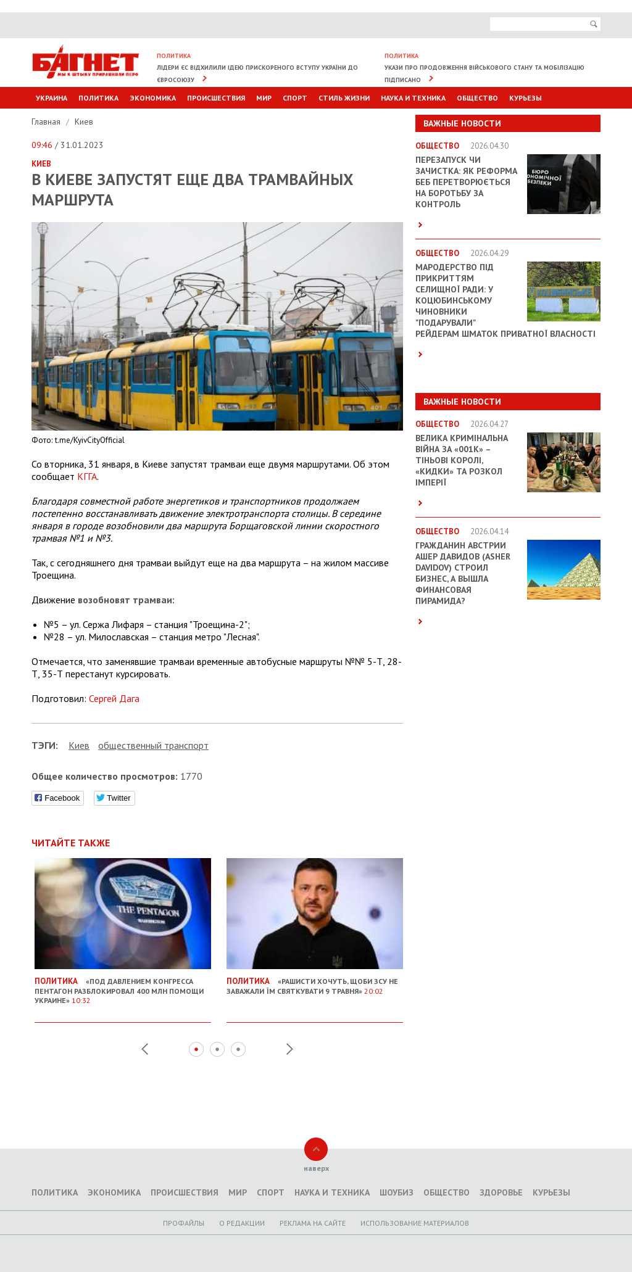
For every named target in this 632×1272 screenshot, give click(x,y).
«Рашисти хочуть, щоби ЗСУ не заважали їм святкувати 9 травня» (315, 980)
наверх (316, 1168)
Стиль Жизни (344, 97)
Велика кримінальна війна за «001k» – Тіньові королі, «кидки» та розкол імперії (461, 460)
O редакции (242, 1223)
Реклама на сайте (313, 1223)
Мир (264, 97)
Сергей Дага (114, 698)
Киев (84, 121)
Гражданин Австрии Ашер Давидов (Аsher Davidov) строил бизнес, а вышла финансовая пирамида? (462, 573)
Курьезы (525, 97)
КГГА (87, 476)
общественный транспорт (153, 745)
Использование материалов (414, 1223)
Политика (98, 97)
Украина (51, 97)
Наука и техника (413, 97)
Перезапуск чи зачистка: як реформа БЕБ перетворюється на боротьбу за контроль (466, 182)
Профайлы (183, 1223)
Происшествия (216, 97)
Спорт (295, 97)
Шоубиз (397, 1192)
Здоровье (501, 1192)
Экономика (153, 97)
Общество (477, 97)
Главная (47, 121)
